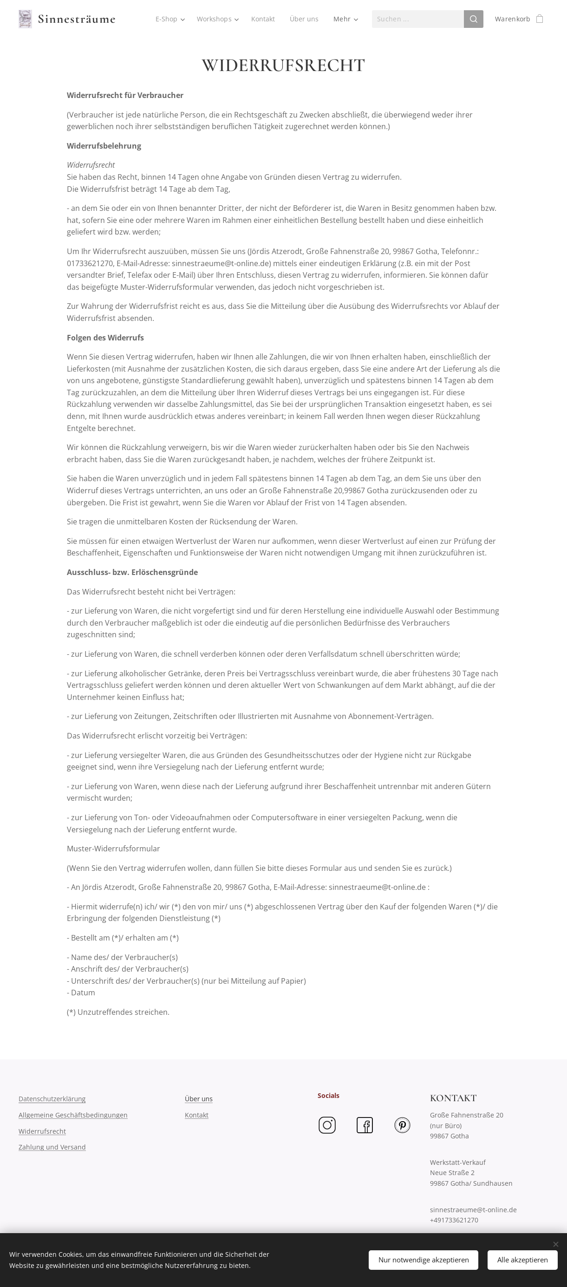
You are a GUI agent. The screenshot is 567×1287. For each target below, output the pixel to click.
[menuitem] (168, 19)
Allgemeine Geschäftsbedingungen (73, 1115)
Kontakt (197, 1115)
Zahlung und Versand (52, 1147)
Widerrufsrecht (42, 1130)
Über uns (199, 1098)
